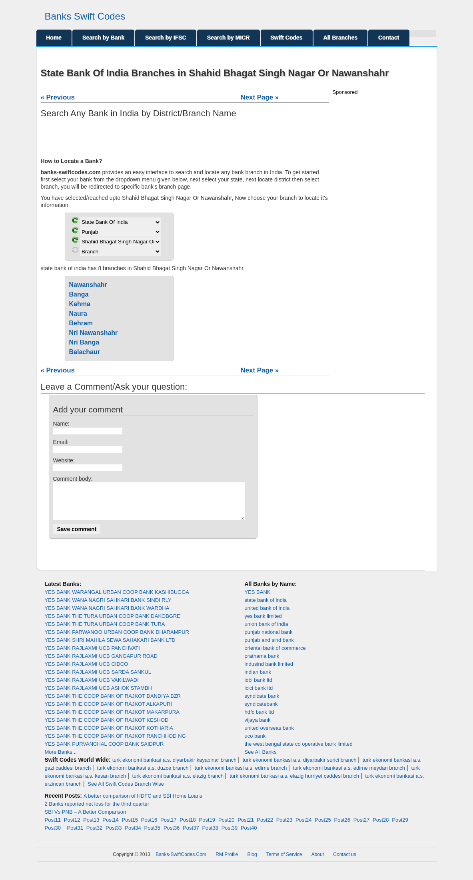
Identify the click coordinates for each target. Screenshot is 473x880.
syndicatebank (261, 711)
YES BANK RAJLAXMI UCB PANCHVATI (92, 655)
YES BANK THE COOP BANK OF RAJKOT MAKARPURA (112, 719)
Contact (388, 37)
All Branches (340, 37)
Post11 (53, 827)
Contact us (344, 861)
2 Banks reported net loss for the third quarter (97, 811)
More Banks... (61, 759)
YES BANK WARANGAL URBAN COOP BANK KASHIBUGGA (117, 599)
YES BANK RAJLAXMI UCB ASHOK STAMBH (98, 695)
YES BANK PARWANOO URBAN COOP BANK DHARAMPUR (117, 639)
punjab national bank (269, 639)
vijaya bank (258, 727)
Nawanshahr (88, 284)
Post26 (342, 827)
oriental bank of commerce (275, 655)
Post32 (94, 835)
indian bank (258, 679)
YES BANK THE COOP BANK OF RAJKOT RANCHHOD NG (115, 743)
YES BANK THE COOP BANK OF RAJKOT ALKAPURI (108, 711)
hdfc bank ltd (259, 719)
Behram (81, 323)
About (317, 861)
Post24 (303, 827)
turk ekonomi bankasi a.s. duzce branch (142, 775)
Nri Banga (84, 342)
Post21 (245, 827)
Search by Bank (103, 37)
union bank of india (266, 631)
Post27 (361, 827)
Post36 (172, 835)
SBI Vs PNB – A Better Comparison (85, 819)
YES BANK (258, 599)
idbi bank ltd (258, 687)
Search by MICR (228, 37)
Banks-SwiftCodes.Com (181, 861)
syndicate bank (262, 703)
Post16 (149, 827)
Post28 (381, 827)
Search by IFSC (165, 37)
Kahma (79, 304)
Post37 (191, 835)
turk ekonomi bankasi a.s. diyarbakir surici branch (300, 767)
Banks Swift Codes (85, 16)
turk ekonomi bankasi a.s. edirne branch (241, 775)
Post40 (249, 835)
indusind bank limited (269, 671)
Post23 (284, 827)
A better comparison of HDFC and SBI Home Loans (143, 803)
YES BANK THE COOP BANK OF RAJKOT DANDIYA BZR (113, 703)
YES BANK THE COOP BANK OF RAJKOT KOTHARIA (109, 735)
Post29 (400, 827)
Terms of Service (284, 861)
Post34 (133, 835)
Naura (78, 313)
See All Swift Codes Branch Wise (126, 791)
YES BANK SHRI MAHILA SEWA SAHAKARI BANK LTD (110, 647)
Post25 (323, 827)
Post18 (188, 827)
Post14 (110, 827)
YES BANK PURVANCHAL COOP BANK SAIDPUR (104, 751)
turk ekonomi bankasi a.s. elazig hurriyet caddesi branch (294, 783)
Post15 (130, 827)
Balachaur (84, 351)
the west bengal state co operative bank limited (299, 751)
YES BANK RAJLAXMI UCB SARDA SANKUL (98, 679)
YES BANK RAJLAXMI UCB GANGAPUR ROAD (101, 663)
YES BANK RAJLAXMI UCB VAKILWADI (92, 687)
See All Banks (261, 759)
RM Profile (227, 861)
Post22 (265, 827)
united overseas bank (269, 735)
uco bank (255, 743)
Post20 (226, 827)
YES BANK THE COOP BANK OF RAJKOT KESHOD (107, 727)
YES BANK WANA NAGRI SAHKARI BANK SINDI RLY (108, 607)
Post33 (114, 835)
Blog (252, 861)
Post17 (168, 827)
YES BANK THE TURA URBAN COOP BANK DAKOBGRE (113, 623)
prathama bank (262, 663)
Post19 (207, 827)
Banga (79, 294)
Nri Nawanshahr (93, 332)
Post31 (75, 835)
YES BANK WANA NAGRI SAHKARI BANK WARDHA (107, 615)
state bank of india (266, 607)
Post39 (229, 835)
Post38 (210, 835)
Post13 (91, 827)
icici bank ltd (259, 695)
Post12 (72, 827)
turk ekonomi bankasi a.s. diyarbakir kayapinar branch (174, 767)
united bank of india (267, 615)
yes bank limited (263, 623)
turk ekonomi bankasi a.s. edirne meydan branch (349, 775)
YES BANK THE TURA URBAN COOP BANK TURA (105, 631)
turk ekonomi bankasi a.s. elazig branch (178, 783)
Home (54, 37)
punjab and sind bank (269, 647)
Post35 (152, 835)
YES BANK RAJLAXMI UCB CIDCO (86, 671)
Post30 (53, 835)
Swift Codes (287, 37)
